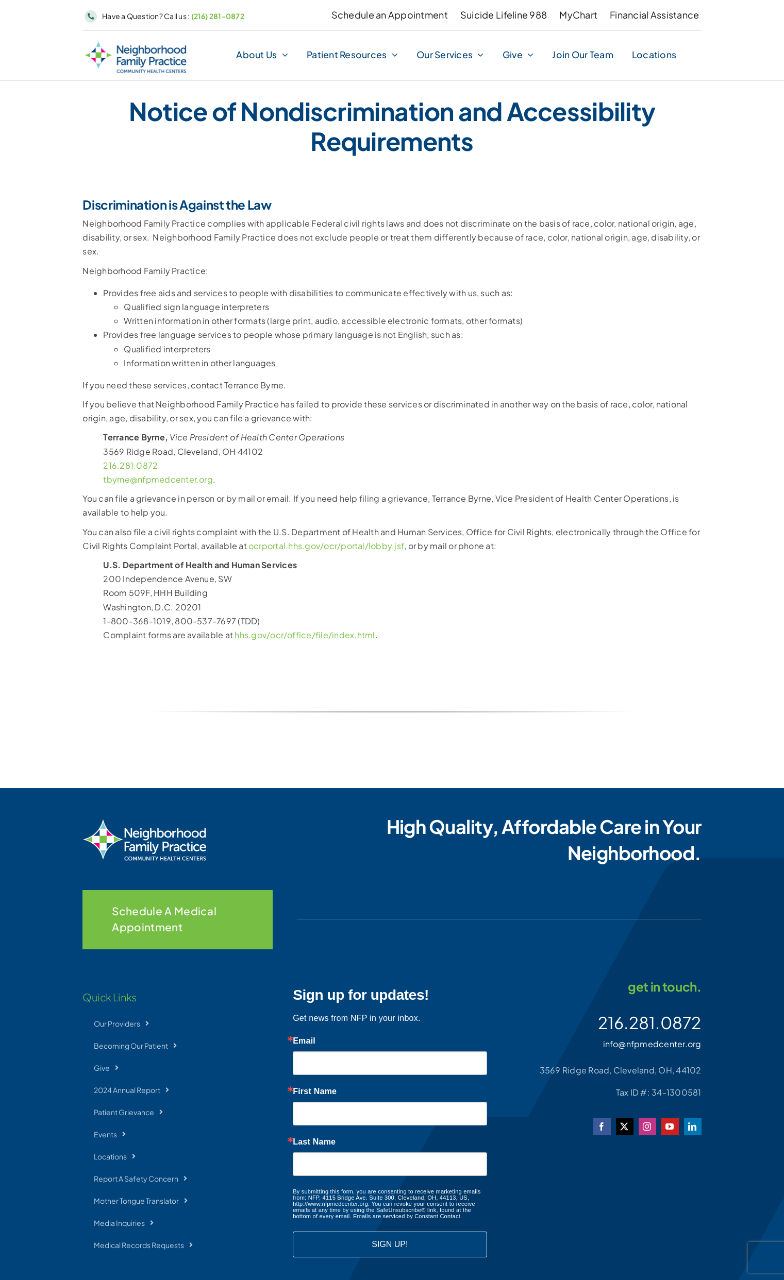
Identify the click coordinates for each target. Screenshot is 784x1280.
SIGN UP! (390, 1244)
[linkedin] (693, 1126)
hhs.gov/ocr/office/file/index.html (305, 634)
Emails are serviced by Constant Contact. (407, 1216)
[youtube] (670, 1126)
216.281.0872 (130, 465)
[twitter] (624, 1126)
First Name (315, 1091)
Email (304, 1041)
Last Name (314, 1142)
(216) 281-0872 (217, 16)
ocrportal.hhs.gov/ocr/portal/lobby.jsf (326, 545)
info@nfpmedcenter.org (652, 1043)
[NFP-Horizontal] (136, 45)
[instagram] (647, 1126)
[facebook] (602, 1126)
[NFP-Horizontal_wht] (144, 822)
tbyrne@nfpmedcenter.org (158, 479)
